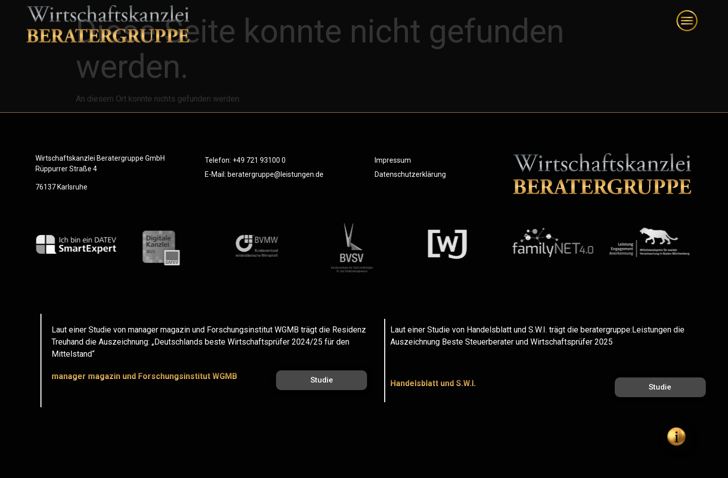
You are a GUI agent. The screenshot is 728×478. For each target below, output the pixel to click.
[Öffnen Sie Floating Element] (676, 436)
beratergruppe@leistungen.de (276, 174)
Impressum (393, 160)
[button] (336, 297)
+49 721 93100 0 (259, 160)
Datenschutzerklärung (410, 174)
